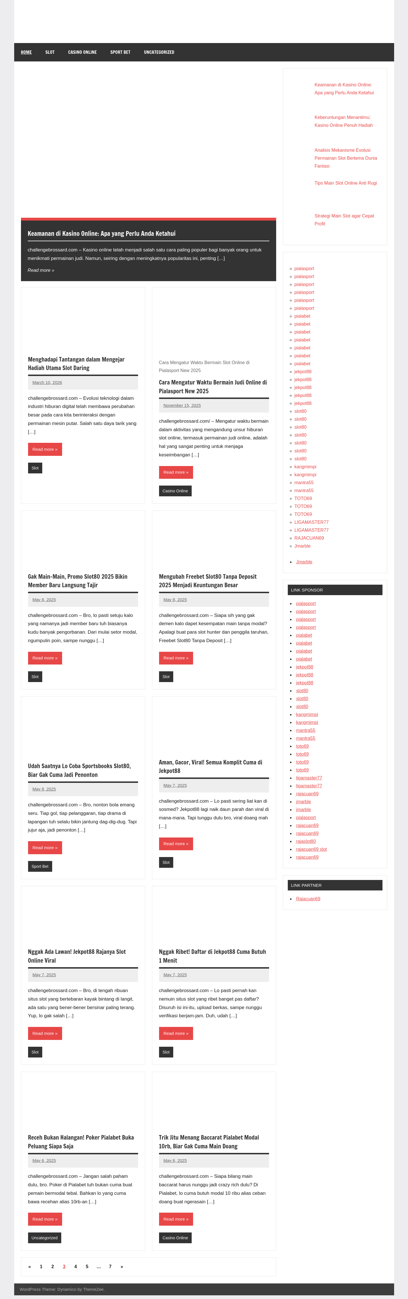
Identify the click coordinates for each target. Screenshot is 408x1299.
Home (26, 52)
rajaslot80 (306, 841)
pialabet (302, 316)
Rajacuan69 (308, 898)
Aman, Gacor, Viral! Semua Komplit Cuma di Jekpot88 (211, 768)
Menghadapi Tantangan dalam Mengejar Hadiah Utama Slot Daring (80, 363)
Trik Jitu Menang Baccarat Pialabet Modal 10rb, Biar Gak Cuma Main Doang (213, 1144)
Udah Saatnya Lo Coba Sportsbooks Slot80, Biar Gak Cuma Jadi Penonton (75, 771)
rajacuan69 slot (311, 849)
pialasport (304, 268)
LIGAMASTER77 (312, 522)
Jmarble (303, 546)
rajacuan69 (307, 793)
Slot (49, 52)
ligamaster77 (309, 777)
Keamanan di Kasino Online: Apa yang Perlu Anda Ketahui (121, 232)
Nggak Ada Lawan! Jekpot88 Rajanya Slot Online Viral (80, 958)
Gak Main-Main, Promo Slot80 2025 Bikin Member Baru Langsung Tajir (81, 581)
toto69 (302, 746)
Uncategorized (159, 52)
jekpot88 (303, 371)
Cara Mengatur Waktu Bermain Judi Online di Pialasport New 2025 (214, 386)
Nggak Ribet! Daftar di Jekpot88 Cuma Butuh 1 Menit (208, 958)
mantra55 (304, 482)
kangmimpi (305, 466)
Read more (40, 270)
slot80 (301, 411)
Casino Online (82, 52)
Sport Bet (120, 52)
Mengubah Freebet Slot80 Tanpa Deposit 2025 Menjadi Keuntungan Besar (211, 581)
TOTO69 (303, 498)
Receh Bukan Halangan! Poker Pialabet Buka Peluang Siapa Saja (78, 1144)
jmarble (303, 801)
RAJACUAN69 (309, 538)
